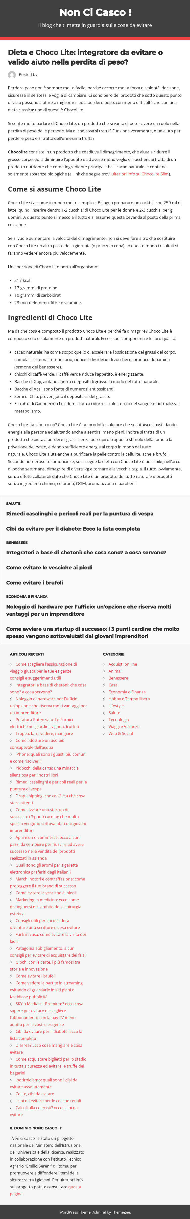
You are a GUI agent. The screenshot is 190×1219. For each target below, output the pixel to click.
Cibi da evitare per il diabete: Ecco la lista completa (73, 529)
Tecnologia (119, 719)
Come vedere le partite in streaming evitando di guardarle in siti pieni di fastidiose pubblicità (46, 990)
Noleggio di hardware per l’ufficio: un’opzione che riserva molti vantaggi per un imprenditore (48, 705)
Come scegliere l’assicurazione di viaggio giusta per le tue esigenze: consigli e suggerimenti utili (43, 671)
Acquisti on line (123, 664)
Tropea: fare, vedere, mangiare (44, 733)
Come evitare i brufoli (34, 583)
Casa (113, 685)
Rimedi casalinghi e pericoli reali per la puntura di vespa (79, 514)
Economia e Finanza (27, 596)
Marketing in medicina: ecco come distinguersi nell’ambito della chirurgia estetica (45, 906)
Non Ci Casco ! (95, 12)
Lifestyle (116, 705)
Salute (13, 503)
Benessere (16, 542)
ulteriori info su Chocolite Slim (140, 174)
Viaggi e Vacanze (124, 726)
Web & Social (121, 733)
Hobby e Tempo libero (129, 699)
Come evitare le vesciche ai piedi (49, 568)
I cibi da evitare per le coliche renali (48, 1100)
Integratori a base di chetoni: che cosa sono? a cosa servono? (86, 553)
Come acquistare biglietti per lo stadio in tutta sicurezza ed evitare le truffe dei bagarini (48, 1066)
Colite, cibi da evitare (35, 1094)
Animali (115, 671)
